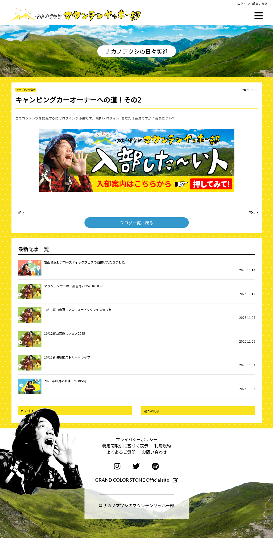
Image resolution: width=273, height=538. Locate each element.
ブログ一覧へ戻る (136, 222)
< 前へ (20, 212)
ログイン (243, 3)
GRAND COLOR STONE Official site (136, 480)
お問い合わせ (154, 452)
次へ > (253, 212)
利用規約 (162, 446)
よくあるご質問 (121, 452)
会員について (165, 118)
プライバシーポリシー (136, 439)
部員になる (260, 3)
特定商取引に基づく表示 (125, 446)
